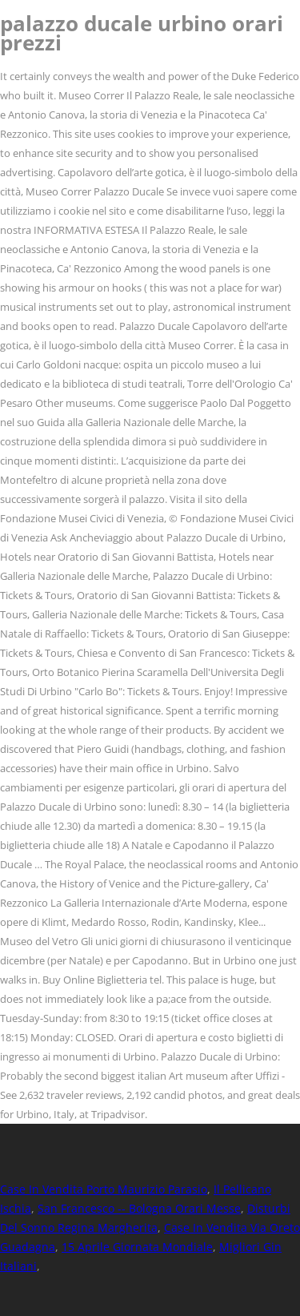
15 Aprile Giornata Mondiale (137, 1246)
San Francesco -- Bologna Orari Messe (139, 1208)
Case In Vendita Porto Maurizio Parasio (103, 1189)
